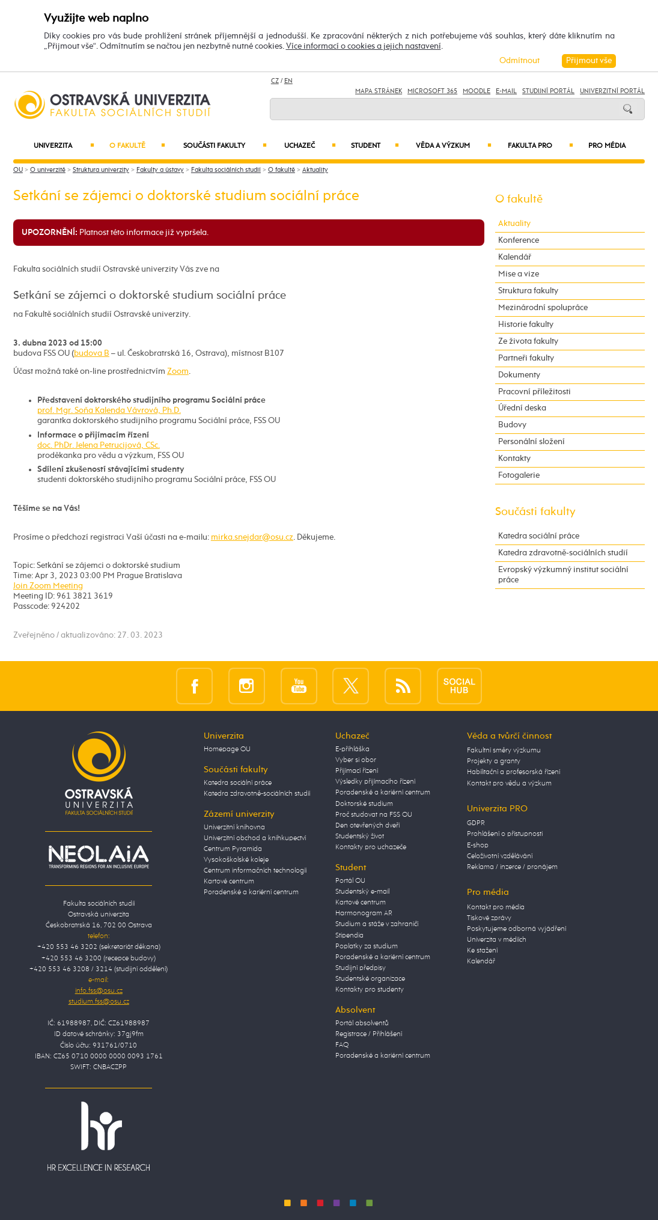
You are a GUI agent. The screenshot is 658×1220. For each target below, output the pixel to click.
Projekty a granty (493, 761)
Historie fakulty (525, 324)
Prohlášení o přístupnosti (505, 834)
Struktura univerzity (101, 170)
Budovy (512, 425)
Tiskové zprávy (489, 918)
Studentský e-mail (362, 891)
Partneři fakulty (526, 358)
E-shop (478, 845)
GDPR (476, 823)
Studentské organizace (370, 979)
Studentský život (359, 836)
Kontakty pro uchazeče (370, 847)
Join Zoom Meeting (48, 586)
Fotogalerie (519, 475)
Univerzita (64, 146)
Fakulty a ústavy (160, 170)
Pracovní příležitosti (534, 392)
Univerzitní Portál (612, 91)
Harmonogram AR (363, 913)
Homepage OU (227, 749)
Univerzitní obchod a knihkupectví (255, 838)
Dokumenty (519, 375)
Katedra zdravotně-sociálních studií (563, 553)
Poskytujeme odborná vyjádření (516, 929)
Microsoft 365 (432, 91)
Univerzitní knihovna (234, 827)
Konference (518, 240)
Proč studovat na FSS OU (373, 815)
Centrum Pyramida (233, 849)
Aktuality (315, 170)
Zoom (178, 371)
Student (375, 146)
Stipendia (349, 935)
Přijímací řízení (356, 771)
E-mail (506, 91)
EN (288, 81)
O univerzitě (47, 170)
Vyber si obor (355, 760)
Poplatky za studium (366, 946)
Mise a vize (518, 274)
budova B (91, 353)
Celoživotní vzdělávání (499, 856)
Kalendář (514, 257)
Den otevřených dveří (367, 825)
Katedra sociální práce (538, 536)
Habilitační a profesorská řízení (513, 772)
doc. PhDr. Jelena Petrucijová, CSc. (98, 445)
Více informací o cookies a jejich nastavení (363, 46)
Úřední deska (522, 408)
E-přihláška (352, 749)
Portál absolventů (362, 1023)
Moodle (476, 91)
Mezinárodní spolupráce (543, 307)
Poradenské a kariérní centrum (251, 892)
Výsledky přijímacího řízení (375, 781)
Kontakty (514, 458)
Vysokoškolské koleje (236, 860)
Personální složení (531, 442)
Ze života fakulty (528, 341)
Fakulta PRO (540, 146)
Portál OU (350, 881)
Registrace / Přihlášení (368, 1034)
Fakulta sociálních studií (226, 170)
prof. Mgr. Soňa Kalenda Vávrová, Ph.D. (109, 410)
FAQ (342, 1045)
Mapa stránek (378, 91)
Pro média (607, 146)
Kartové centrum (229, 881)
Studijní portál (548, 91)
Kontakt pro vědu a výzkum (509, 783)
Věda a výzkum (453, 146)
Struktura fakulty (528, 291)
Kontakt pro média (496, 907)
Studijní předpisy (360, 968)
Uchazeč (310, 146)
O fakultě (137, 146)
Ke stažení (482, 950)
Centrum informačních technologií (255, 870)
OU (18, 170)
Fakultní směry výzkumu (504, 750)
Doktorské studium (364, 804)
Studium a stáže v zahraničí (376, 924)
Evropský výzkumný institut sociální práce (563, 575)
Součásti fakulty (225, 146)
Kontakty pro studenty (369, 989)
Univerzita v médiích (496, 940)
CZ (275, 81)
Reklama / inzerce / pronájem (512, 867)
